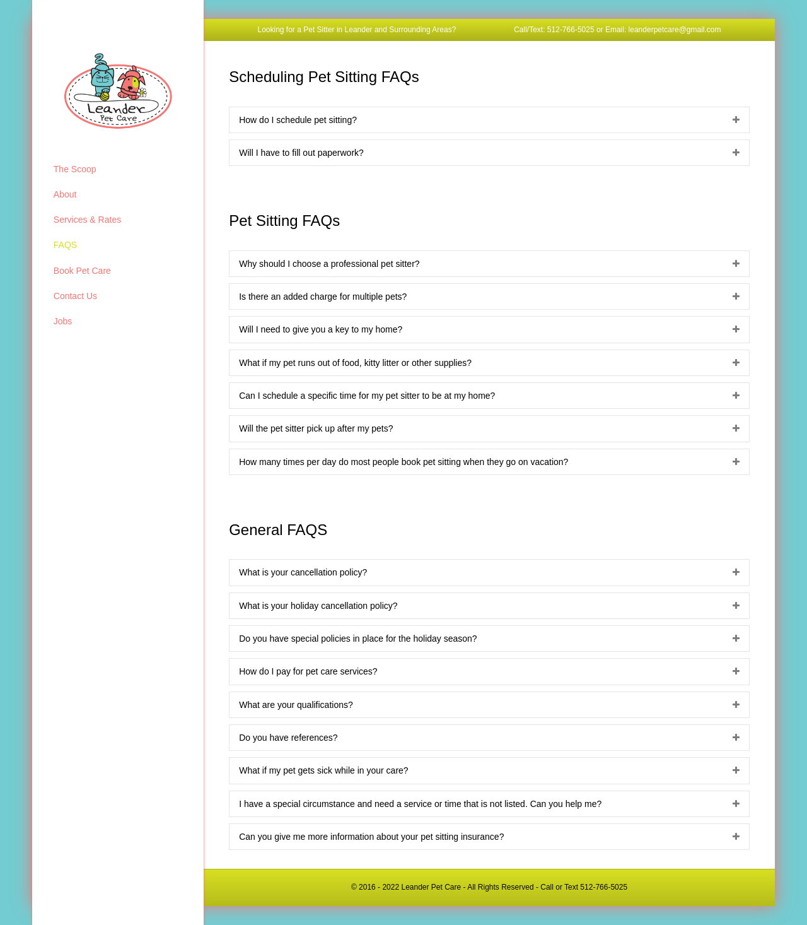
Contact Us (75, 296)
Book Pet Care (82, 271)
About (65, 194)
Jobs (63, 321)
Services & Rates (87, 220)
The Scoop (75, 169)
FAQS (65, 245)
